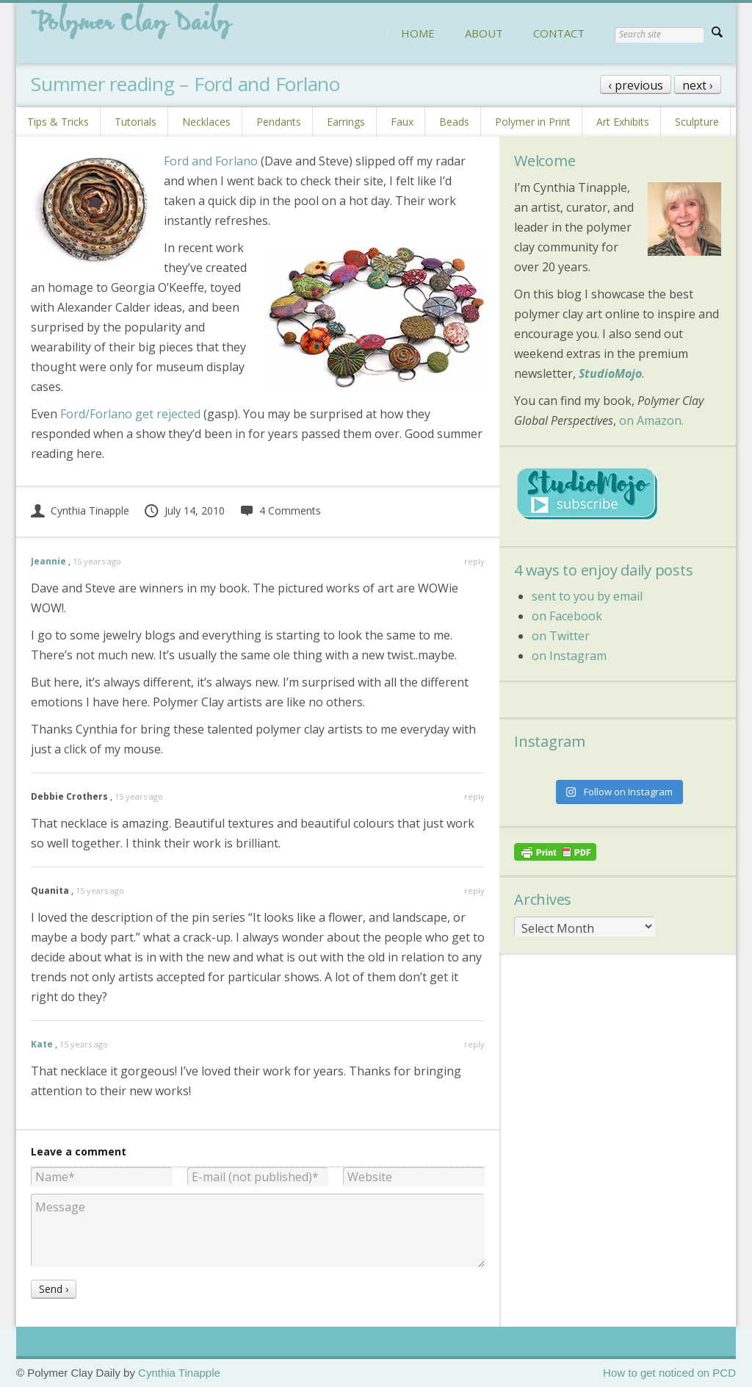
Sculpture (697, 122)
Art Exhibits (622, 122)
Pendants (278, 122)
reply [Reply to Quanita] (474, 890)
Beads (454, 122)
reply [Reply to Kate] (474, 1044)
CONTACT (559, 33)
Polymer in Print (533, 122)
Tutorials (135, 122)
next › (697, 85)
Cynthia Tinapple (80, 510)
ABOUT (484, 33)
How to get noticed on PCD (669, 1372)
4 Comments (280, 510)
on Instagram (569, 656)
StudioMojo (610, 373)
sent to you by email (587, 596)
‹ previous (635, 85)
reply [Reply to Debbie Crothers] (474, 796)
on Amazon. (651, 420)
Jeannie (48, 561)
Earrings (346, 122)
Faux (402, 122)
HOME (418, 33)
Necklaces (206, 122)
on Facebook (567, 616)
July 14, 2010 (184, 510)
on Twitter (561, 636)
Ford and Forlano (211, 161)
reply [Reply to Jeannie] (474, 561)
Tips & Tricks (58, 122)
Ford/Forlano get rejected (130, 414)
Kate (42, 1044)
